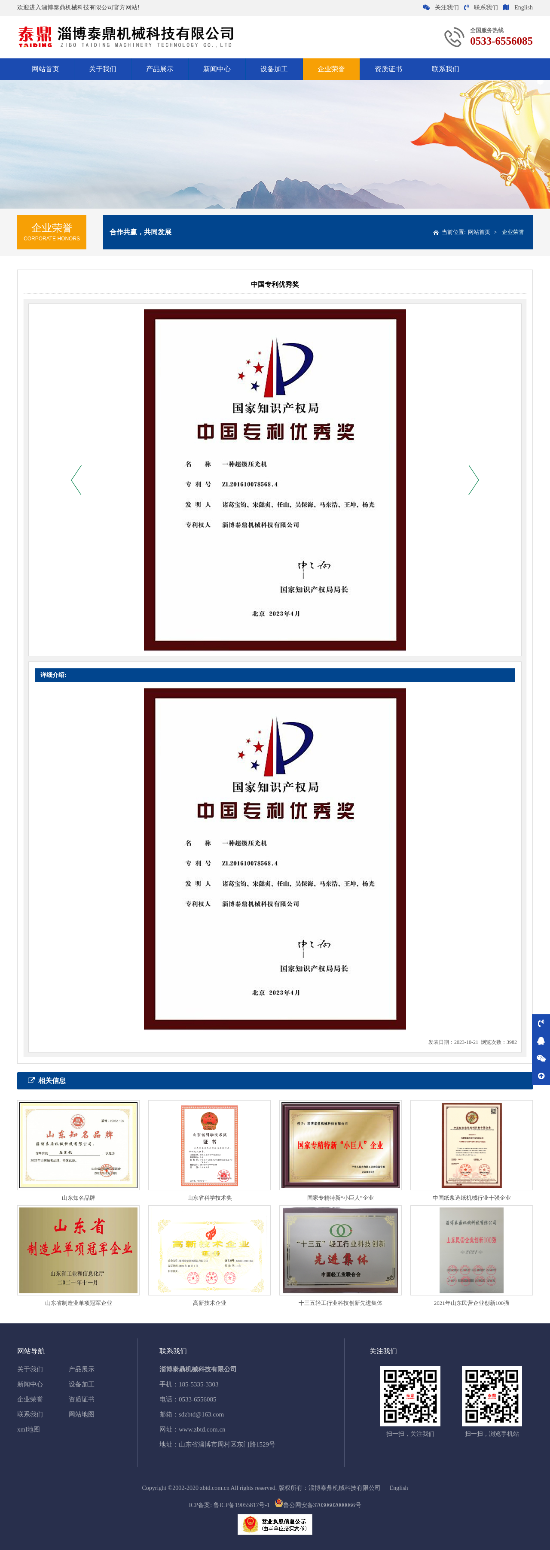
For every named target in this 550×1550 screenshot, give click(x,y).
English (518, 7)
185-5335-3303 (199, 1384)
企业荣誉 (331, 69)
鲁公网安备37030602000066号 (318, 1505)
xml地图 (28, 1429)
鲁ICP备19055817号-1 (242, 1505)
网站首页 (45, 69)
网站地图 (82, 1414)
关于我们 (102, 69)
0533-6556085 (198, 1399)
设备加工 (274, 69)
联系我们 (481, 7)
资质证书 (388, 69)
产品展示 (160, 69)
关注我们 (441, 7)
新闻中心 (217, 69)
